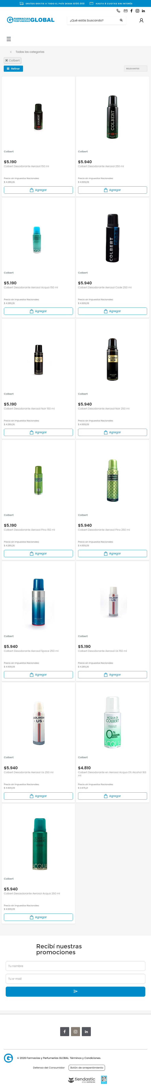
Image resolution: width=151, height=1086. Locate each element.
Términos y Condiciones (85, 1058)
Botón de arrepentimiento (86, 1068)
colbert (12, 60)
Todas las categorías (30, 52)
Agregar (38, 190)
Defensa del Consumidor (49, 1068)
